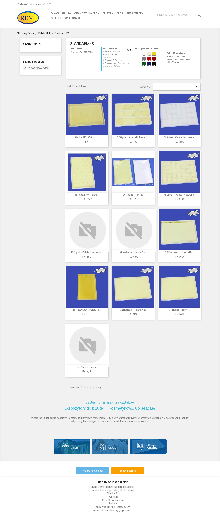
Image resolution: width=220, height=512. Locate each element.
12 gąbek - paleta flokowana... (133, 137)
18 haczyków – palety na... (87, 309)
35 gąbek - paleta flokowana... (179, 194)
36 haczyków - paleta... (87, 194)
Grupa (66, 13)
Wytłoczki (72, 18)
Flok (120, 13)
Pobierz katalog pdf (92, 470)
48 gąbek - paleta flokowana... (87, 252)
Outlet (56, 18)
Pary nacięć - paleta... (87, 367)
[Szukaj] (179, 14)
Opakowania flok (86, 13)
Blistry (108, 13)
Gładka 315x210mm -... (87, 137)
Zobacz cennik (127, 470)
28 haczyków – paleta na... (179, 252)
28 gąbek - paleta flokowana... (179, 137)
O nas (55, 13)
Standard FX (32, 43)
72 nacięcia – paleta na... (133, 309)
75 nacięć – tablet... (179, 309)
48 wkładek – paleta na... (133, 252)
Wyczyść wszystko (36, 67)
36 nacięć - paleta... (133, 194)
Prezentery (134, 13)
